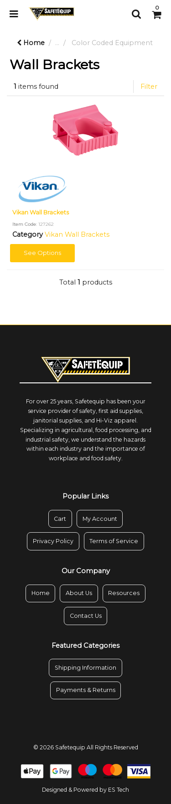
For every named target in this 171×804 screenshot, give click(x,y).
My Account (100, 518)
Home (31, 43)
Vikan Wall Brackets (40, 212)
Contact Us (86, 615)
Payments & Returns (85, 690)
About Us (79, 593)
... (57, 43)
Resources (124, 593)
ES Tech (118, 789)
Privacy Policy (53, 541)
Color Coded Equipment (112, 43)
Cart (60, 518)
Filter (148, 86)
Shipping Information (85, 667)
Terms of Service (113, 541)
